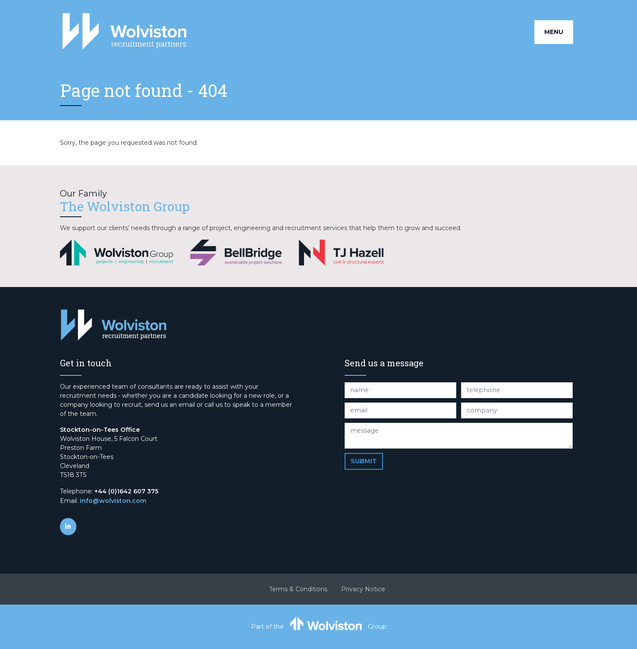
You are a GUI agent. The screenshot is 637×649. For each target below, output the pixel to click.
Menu (553, 32)
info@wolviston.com (113, 501)
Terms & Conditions (298, 589)
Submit (364, 461)
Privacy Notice (363, 589)
